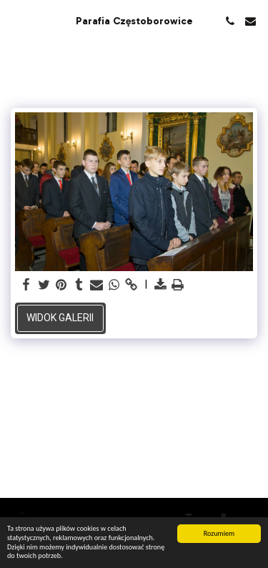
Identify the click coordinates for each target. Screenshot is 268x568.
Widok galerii (60, 317)
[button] (16, 20)
